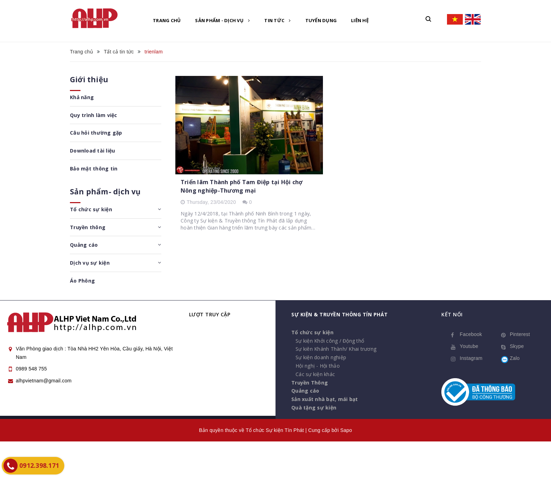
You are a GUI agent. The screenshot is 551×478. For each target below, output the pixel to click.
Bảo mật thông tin (93, 168)
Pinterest (520, 334)
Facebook (471, 334)
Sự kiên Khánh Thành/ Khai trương (336, 348)
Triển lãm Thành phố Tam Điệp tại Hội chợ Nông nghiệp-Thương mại (242, 186)
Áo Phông (82, 280)
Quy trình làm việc (93, 115)
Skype (517, 346)
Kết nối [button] (452, 314)
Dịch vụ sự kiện (90, 262)
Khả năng (82, 97)
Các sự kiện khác (315, 374)
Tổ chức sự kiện (91, 209)
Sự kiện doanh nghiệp (321, 357)
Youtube (469, 346)
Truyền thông (87, 227)
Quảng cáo (84, 244)
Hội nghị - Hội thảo (318, 365)
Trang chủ (167, 20)
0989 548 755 (31, 369)
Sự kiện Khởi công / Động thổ (330, 340)
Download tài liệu (92, 150)
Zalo (515, 358)
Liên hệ (360, 20)
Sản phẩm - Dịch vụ (222, 20)
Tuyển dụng (321, 20)
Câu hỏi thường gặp (96, 132)
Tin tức (277, 20)
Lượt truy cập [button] (210, 314)
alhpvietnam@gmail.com (44, 380)
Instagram (471, 358)
